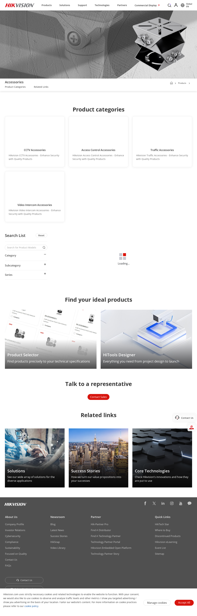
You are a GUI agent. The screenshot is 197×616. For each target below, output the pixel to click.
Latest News (57, 530)
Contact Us (11, 559)
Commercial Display (146, 5)
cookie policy (31, 606)
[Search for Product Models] (23, 247)
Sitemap (159, 553)
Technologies (102, 5)
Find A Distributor (101, 530)
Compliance (11, 542)
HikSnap (55, 542)
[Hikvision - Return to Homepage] (20, 5)
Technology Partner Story (105, 553)
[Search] (169, 5)
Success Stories (58, 536)
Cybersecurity (12, 536)
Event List (160, 547)
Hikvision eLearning (166, 542)
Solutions (64, 5)
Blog (52, 524)
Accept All (184, 602)
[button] (189, 83)
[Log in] (176, 5)
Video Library (57, 547)
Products (47, 5)
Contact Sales (98, 397)
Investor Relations (15, 530)
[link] (15, 87)
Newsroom (57, 517)
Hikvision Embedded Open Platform (111, 547)
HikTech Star (162, 524)
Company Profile (14, 524)
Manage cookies (157, 603)
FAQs (8, 565)
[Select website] (186, 5)
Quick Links (162, 517)
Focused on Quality (16, 553)
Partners (122, 5)
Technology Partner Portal (105, 542)
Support (82, 5)
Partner (96, 517)
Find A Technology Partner (106, 536)
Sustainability (12, 547)
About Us (11, 517)
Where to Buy (162, 530)
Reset (41, 235)
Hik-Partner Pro (99, 524)
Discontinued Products (167, 536)
